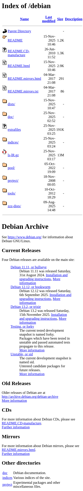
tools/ (12, 193)
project (7, 484)
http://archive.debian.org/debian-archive (30, 396)
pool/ (11, 168)
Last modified (48, 19)
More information (31, 350)
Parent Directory (19, 31)
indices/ (13, 142)
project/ (13, 180)
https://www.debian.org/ (25, 237)
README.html (19, 66)
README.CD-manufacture (19, 53)
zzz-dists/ (14, 206)
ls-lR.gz (13, 155)
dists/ (11, 104)
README (15, 40)
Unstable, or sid (22, 354)
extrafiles (14, 129)
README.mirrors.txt (23, 91)
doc (4, 473)
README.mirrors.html (24, 78)
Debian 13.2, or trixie (26, 307)
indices (7, 478)
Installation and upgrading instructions (43, 277)
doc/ (11, 117)
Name (24, 19)
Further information (16, 427)
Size (60, 19)
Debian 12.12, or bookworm (30, 287)
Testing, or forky (22, 326)
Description (73, 19)
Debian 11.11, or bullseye (29, 267)
